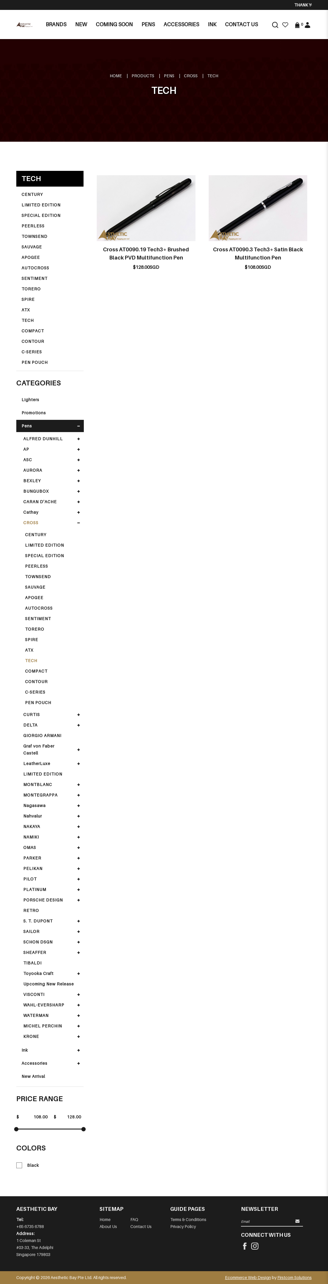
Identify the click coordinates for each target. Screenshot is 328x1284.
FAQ (134, 1219)
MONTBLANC (37, 784)
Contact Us (141, 1226)
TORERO (31, 288)
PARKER (32, 857)
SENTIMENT (34, 278)
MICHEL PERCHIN (42, 1025)
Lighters (30, 399)
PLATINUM (34, 889)
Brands (56, 24)
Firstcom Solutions (294, 1277)
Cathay (30, 512)
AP (26, 449)
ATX (26, 309)
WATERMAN (36, 1015)
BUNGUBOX (36, 491)
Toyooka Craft (38, 973)
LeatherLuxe (36, 763)
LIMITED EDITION (41, 204)
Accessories (34, 1063)
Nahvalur (32, 815)
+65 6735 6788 (30, 1226)
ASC (27, 459)
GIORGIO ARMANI (42, 735)
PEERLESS (33, 225)
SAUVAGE (32, 246)
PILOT (30, 878)
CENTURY (32, 194)
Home (116, 75)
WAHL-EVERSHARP (43, 1004)
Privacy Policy (183, 1226)
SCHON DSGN (38, 941)
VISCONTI (34, 994)
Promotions (34, 412)
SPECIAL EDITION (41, 215)
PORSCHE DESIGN (43, 899)
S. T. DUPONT (38, 920)
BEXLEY (32, 480)
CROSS (191, 75)
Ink (25, 1050)
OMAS (29, 847)
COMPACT (33, 330)
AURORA (32, 470)
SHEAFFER (34, 952)
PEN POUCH (35, 362)
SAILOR (31, 931)
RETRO (31, 910)
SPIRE (28, 299)
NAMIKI (31, 836)
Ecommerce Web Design (248, 1277)
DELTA (30, 724)
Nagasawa (34, 805)
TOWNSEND (34, 236)
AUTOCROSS (35, 267)
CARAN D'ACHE (40, 501)
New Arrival (33, 1076)
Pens (169, 75)
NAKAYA (31, 826)
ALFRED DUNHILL (43, 438)
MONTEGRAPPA (40, 794)
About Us (108, 1226)
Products (143, 75)
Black (27, 1165)
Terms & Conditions (188, 1219)
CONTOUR (33, 341)
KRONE (31, 1036)
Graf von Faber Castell (38, 749)
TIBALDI (32, 962)
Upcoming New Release (48, 983)
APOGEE (31, 257)
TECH (212, 75)
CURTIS (31, 714)
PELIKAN (32, 868)
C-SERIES (32, 351)
